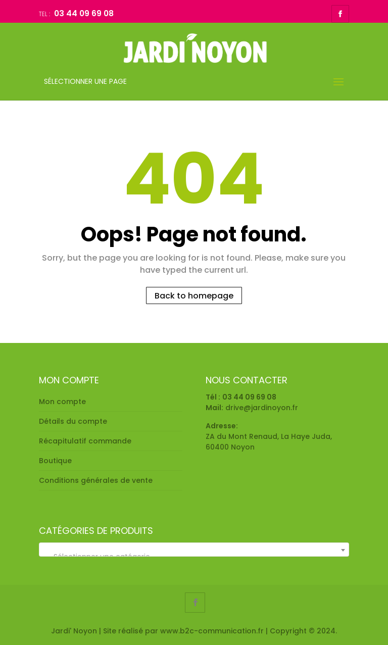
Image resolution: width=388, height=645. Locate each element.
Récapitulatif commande (85, 441)
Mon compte (62, 401)
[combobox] (194, 549)
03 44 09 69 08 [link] (249, 397)
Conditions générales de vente (96, 480)
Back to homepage (194, 295)
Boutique (55, 461)
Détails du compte (73, 421)
